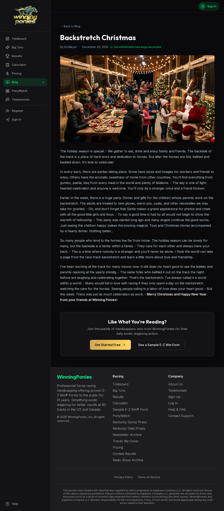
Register (14, 111)
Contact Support (180, 416)
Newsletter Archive (127, 435)
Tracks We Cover (126, 441)
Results (14, 56)
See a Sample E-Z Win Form (159, 345)
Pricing (13, 73)
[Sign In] (208, 6)
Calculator (16, 65)
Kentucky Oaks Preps (129, 428)
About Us (175, 384)
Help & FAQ (177, 409)
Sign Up (174, 397)
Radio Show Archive (128, 460)
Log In (173, 403)
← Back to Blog (70, 26)
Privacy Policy (123, 477)
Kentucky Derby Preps (130, 422)
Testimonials (18, 100)
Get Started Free (110, 345)
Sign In (13, 120)
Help (12, 504)
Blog (25, 82)
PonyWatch (16, 91)
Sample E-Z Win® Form (130, 409)
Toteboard (16, 39)
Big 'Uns (14, 47)
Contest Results (124, 454)
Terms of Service (149, 477)
